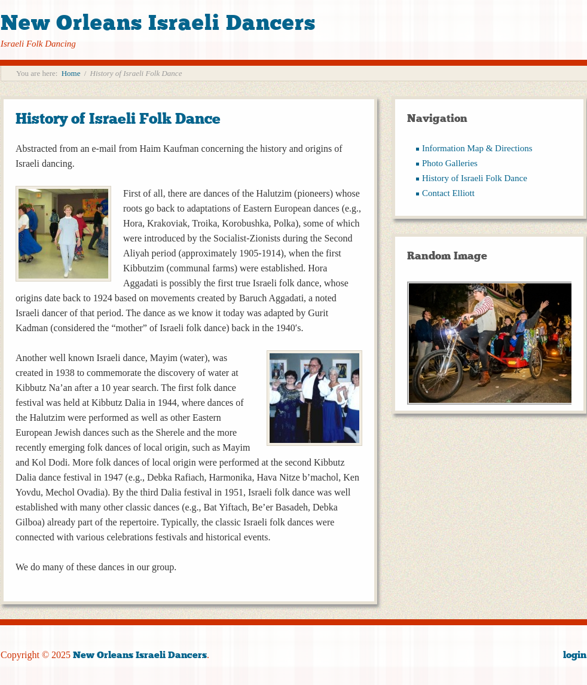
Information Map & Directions (477, 148)
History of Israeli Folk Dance (118, 118)
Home (71, 73)
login (574, 654)
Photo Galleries (450, 163)
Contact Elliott (448, 193)
